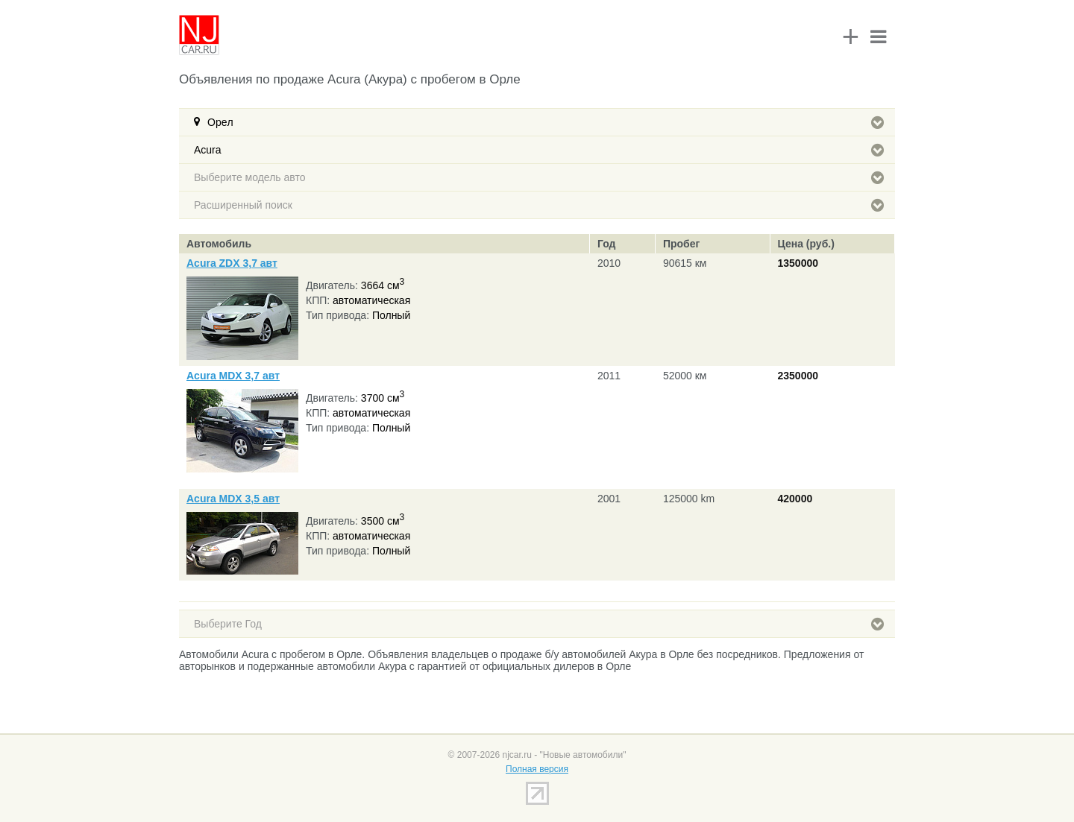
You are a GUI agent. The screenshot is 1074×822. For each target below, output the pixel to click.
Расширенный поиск (539, 204)
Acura (539, 149)
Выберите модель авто (539, 177)
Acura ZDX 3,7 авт (231, 263)
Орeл (545, 122)
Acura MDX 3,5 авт (233, 499)
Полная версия (537, 769)
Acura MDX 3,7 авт (233, 376)
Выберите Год (539, 623)
